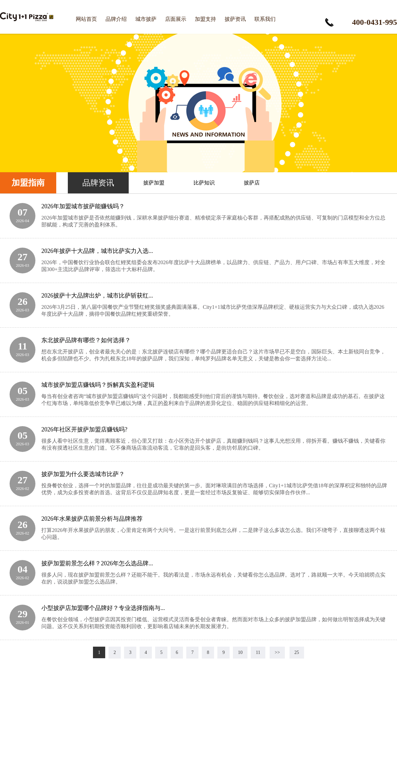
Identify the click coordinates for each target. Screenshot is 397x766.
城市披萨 (145, 19)
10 (240, 652)
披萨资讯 (235, 19)
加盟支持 (205, 19)
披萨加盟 (153, 182)
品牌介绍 (116, 19)
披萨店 (252, 182)
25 (296, 652)
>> (277, 652)
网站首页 (86, 19)
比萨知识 (204, 182)
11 (258, 652)
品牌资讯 (98, 183)
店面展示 (175, 19)
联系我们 (265, 19)
